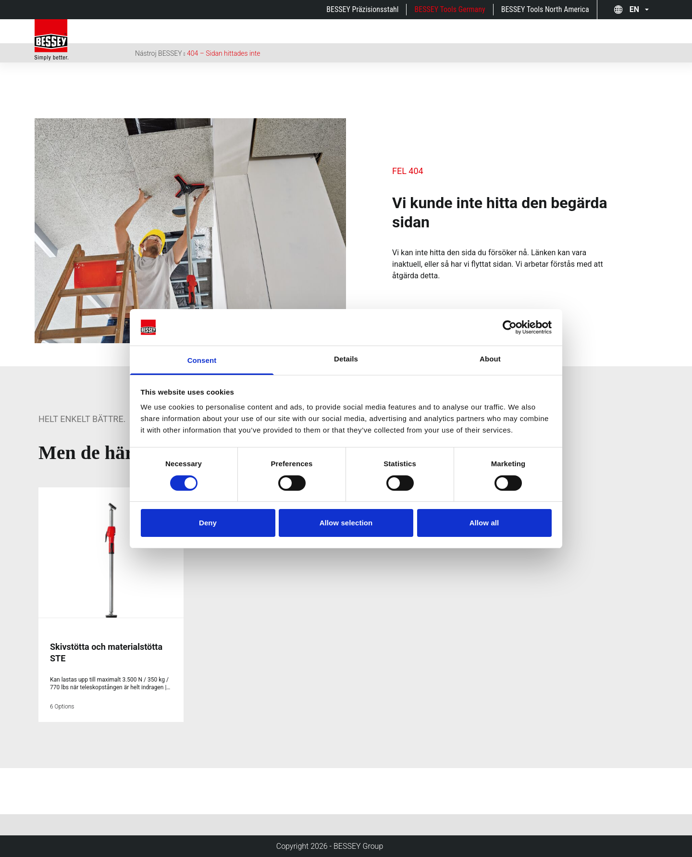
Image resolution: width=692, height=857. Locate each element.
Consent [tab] (202, 360)
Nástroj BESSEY (158, 53)
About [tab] (490, 359)
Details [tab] (346, 359)
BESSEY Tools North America (545, 9)
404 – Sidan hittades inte (223, 53)
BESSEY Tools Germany (449, 9)
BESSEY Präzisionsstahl (362, 9)
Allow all (484, 523)
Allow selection (346, 523)
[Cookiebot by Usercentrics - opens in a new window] (510, 327)
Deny (208, 523)
